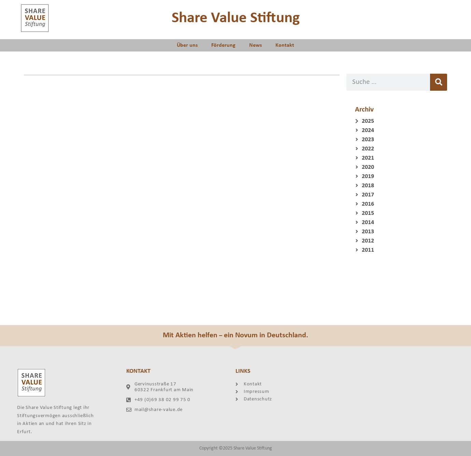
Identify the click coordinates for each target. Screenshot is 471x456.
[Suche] (438, 82)
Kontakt (284, 45)
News (255, 45)
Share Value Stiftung (236, 18)
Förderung (223, 45)
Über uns (187, 45)
